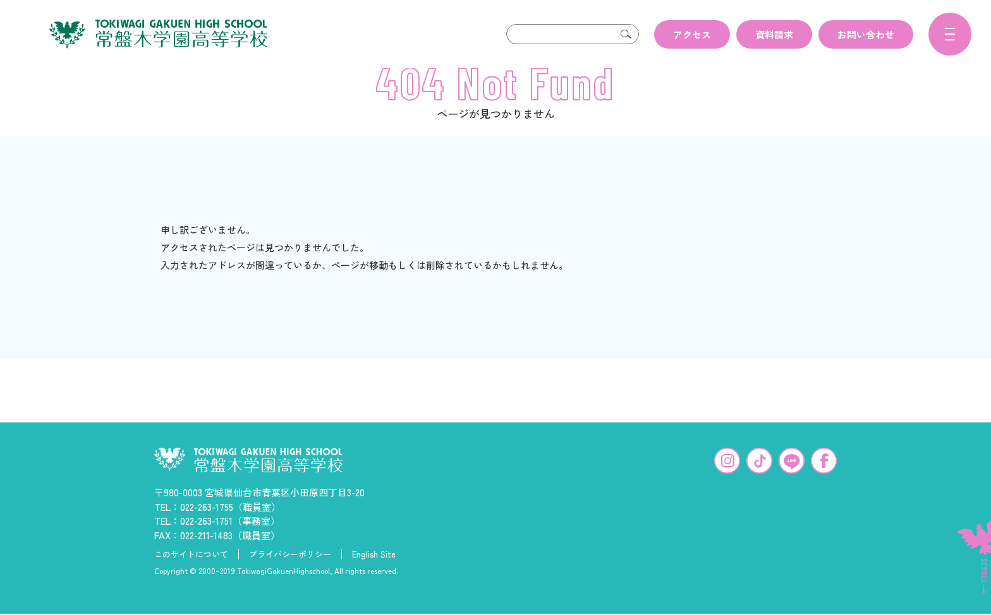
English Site (374, 574)
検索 (626, 34)
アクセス (692, 34)
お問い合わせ (865, 34)
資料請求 (774, 34)
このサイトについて (191, 574)
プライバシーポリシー (290, 574)
